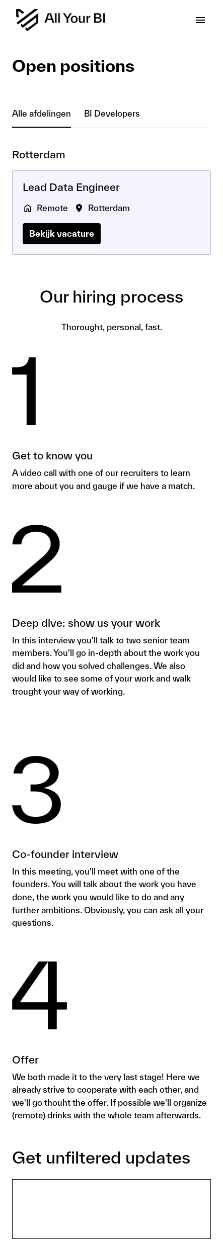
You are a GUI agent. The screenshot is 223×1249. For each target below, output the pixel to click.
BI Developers (112, 113)
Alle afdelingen (41, 113)
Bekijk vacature (61, 233)
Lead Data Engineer (71, 187)
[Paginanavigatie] (200, 20)
